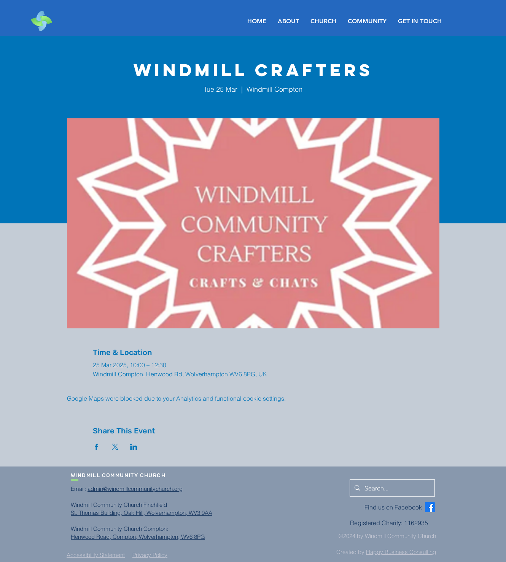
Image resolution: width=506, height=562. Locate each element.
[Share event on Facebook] (96, 447)
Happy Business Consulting (401, 552)
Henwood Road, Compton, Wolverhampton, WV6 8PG (138, 536)
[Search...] (391, 488)
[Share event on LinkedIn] (133, 447)
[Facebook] (430, 507)
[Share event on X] (115, 447)
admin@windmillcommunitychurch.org (135, 488)
